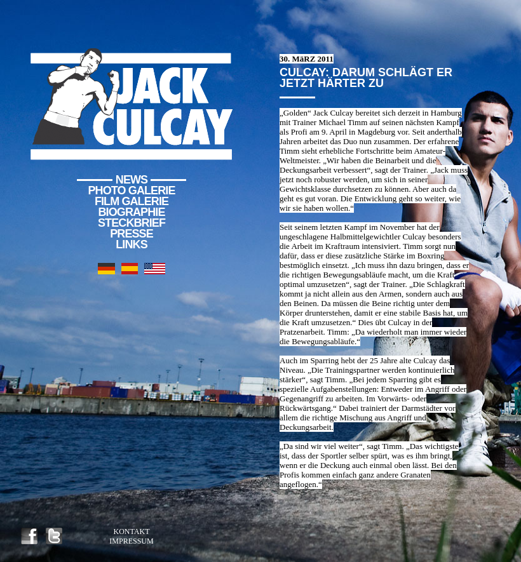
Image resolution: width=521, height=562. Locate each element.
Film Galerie (131, 201)
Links (131, 244)
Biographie (131, 212)
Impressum (131, 541)
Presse (131, 233)
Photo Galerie (131, 190)
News (131, 179)
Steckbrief (131, 223)
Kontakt (131, 531)
